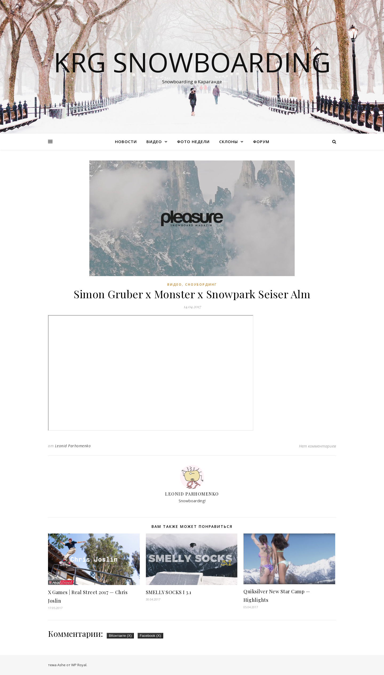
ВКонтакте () (120, 636)
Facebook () (150, 636)
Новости (126, 141)
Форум (261, 141)
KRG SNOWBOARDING (192, 62)
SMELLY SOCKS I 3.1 (168, 592)
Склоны (228, 141)
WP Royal (78, 664)
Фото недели (193, 141)
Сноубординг (201, 284)
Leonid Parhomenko (73, 445)
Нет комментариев (317, 446)
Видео (154, 141)
